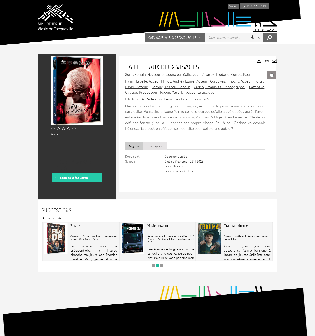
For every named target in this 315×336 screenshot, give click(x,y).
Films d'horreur (175, 166)
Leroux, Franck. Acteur (171, 86)
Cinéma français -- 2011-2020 (184, 161)
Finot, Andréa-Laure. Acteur (185, 81)
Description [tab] (155, 146)
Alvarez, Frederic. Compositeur (226, 74)
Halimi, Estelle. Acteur (142, 81)
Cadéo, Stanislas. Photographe (219, 86)
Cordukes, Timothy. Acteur (231, 81)
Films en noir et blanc (179, 171)
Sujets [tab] (134, 146)
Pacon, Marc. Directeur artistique (187, 92)
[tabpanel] (195, 164)
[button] (175, 37)
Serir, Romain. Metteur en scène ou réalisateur (162, 74)
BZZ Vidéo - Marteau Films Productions (171, 99)
